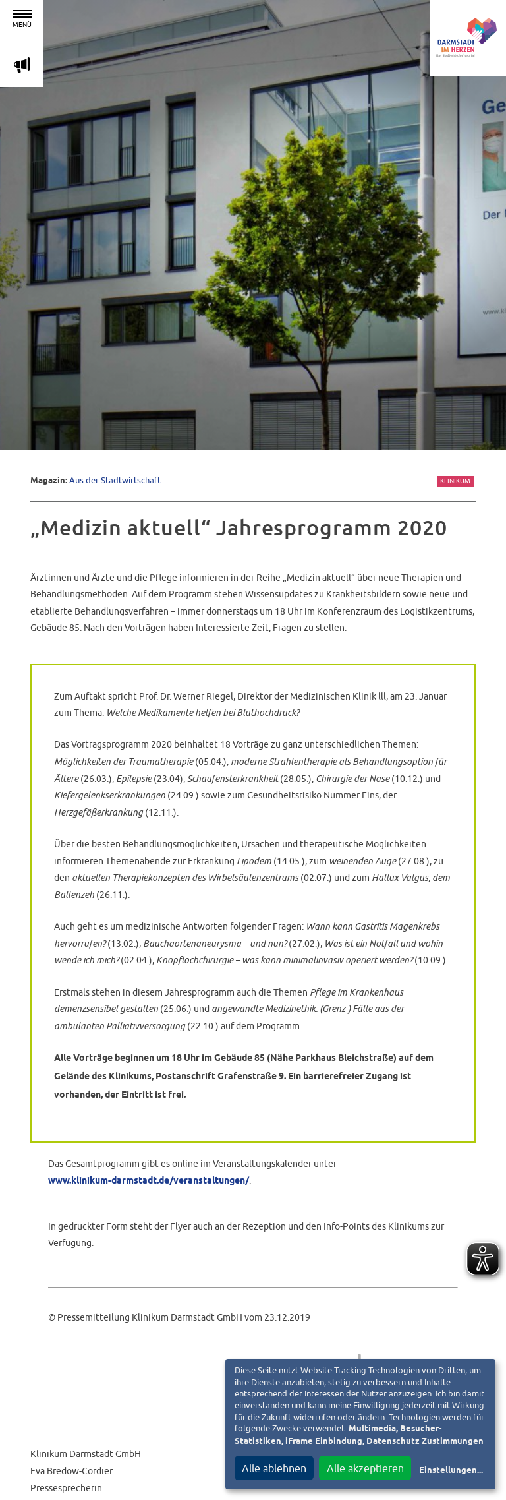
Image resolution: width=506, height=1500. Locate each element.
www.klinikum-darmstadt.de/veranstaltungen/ (148, 1180)
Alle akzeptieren (365, 1468)
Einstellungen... (451, 1470)
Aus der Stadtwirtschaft (115, 480)
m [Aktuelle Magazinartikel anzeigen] (22, 65)
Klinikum (455, 481)
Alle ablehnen (274, 1468)
